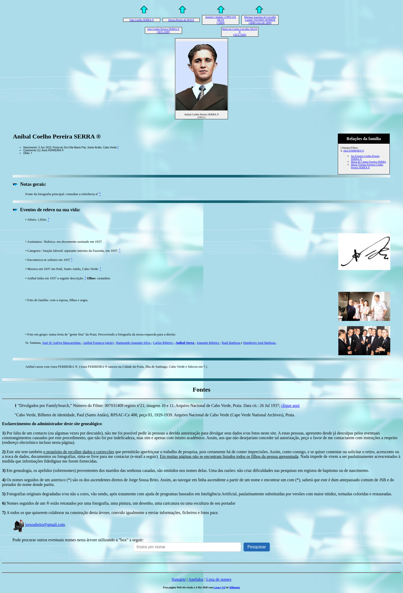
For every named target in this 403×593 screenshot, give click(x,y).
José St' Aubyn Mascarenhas (61, 343)
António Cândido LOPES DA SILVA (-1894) (220, 20)
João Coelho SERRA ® (142, 19)
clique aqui (290, 405)
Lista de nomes (218, 579)
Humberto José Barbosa (259, 343)
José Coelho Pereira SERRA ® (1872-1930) (163, 30)
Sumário (179, 579)
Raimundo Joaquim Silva (133, 343)
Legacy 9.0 (219, 587)
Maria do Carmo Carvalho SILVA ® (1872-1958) (239, 32)
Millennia (234, 587)
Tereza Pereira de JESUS (181, 19)
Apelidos (195, 579)
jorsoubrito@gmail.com (38, 524)
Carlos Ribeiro (163, 343)
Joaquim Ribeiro (208, 343)
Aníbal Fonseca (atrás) (99, 343)
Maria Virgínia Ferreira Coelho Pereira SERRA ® (367, 166)
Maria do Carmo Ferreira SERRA (368, 161)
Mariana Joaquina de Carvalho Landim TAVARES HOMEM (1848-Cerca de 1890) (260, 20)
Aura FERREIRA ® (353, 150)
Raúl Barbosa (231, 343)
